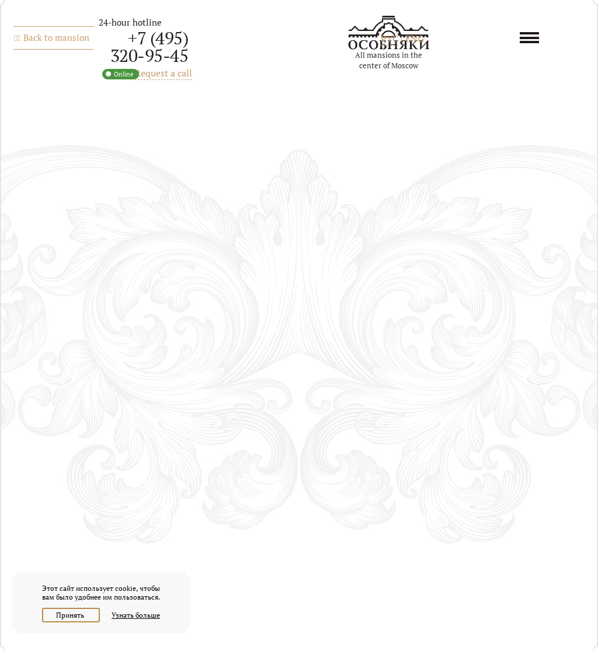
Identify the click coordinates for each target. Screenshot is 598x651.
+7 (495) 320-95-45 (149, 46)
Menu (533, 37)
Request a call (163, 73)
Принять (71, 615)
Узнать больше (136, 615)
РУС (389, 38)
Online (124, 74)
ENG (414, 38)
